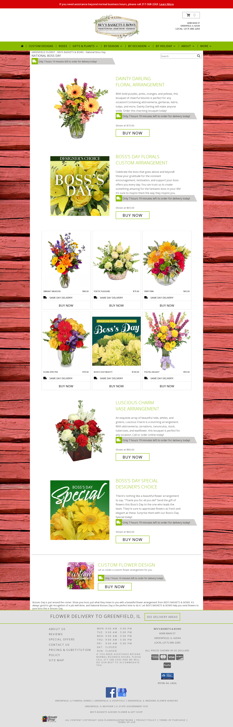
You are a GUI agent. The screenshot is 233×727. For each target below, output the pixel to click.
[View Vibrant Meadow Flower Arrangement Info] (66, 260)
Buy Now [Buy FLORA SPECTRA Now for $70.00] (66, 386)
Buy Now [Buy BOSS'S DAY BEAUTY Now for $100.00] (116, 386)
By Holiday (166, 46)
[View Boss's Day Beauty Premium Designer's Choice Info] (116, 341)
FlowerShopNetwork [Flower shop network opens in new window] (118, 719)
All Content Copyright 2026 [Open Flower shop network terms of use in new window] (84, 719)
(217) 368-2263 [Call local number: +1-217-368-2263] (192, 28)
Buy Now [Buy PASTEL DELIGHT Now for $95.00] (167, 386)
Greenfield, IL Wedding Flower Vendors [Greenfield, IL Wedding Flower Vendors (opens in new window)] (153, 700)
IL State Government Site (132, 706)
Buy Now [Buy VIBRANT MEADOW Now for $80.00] (66, 305)
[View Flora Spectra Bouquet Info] (66, 341)
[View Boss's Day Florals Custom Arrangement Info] (82, 185)
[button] (191, 15)
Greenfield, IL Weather (99, 706)
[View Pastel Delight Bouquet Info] (167, 341)
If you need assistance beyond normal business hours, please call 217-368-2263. (116, 4)
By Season (113, 46)
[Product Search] (178, 56)
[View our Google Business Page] (122, 696)
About (188, 46)
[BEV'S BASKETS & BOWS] (116, 26)
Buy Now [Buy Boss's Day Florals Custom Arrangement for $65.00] (133, 215)
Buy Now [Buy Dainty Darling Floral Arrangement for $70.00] (133, 133)
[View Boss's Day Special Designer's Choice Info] (82, 510)
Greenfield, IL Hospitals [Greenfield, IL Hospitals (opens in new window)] (109, 700)
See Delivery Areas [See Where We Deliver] (162, 617)
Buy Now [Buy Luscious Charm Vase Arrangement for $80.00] (133, 457)
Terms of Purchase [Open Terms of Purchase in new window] (172, 719)
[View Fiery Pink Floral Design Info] (167, 260)
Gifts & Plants (86, 46)
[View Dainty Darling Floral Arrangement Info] (82, 105)
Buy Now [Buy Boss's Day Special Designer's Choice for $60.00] (133, 539)
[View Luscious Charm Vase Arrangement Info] (82, 429)
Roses (63, 46)
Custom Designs (41, 46)
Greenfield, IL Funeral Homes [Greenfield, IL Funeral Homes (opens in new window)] (73, 700)
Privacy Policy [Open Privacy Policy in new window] (146, 719)
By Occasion (139, 46)
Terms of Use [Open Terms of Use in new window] (127, 722)
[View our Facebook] (111, 696)
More (206, 46)
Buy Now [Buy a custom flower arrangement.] (115, 586)
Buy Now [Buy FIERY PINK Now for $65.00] (167, 305)
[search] (198, 56)
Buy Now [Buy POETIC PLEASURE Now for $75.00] (116, 305)
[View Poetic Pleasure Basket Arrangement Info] (116, 260)
